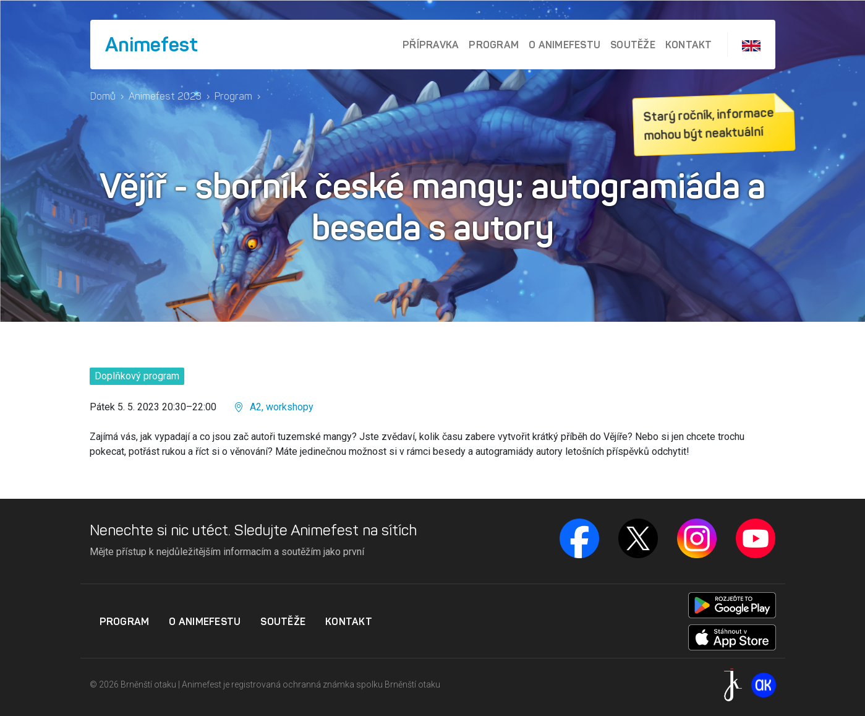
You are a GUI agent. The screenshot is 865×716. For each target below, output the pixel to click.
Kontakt (688, 44)
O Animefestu (564, 44)
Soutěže (632, 44)
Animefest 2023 (165, 96)
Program (494, 44)
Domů (103, 96)
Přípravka (431, 44)
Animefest (151, 44)
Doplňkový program (137, 376)
